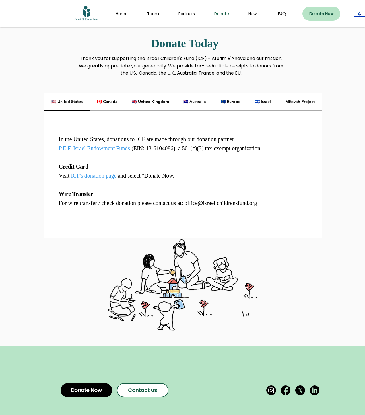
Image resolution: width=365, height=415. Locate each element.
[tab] (67, 102)
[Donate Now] (321, 14)
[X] (300, 390)
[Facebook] (285, 390)
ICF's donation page (92, 175)
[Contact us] (142, 390)
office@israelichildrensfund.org (221, 203)
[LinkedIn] (314, 390)
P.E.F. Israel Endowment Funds (94, 148)
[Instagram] (271, 390)
